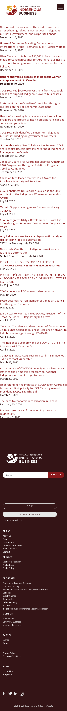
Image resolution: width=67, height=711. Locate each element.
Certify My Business (12, 621)
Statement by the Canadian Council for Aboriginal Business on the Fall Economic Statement (30, 105)
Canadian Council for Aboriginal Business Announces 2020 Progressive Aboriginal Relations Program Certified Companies (32, 165)
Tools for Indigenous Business (17, 583)
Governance (8, 542)
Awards (6, 643)
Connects (7, 592)
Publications (8, 565)
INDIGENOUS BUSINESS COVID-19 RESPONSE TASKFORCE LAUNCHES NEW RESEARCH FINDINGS (30, 263)
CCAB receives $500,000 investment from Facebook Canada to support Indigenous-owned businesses (31, 92)
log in (30, 506)
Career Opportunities (12, 545)
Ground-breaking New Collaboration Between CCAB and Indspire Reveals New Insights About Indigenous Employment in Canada (32, 149)
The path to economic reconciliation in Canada (28, 401)
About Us (7, 535)
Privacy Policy (9, 653)
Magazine (7, 674)
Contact (6, 551)
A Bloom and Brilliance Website (39, 706)
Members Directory (12, 625)
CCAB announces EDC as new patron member (28, 291)
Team (5, 539)
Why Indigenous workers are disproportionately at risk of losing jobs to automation (31, 238)
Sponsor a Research (12, 561)
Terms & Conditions (12, 656)
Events (6, 640)
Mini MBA (7, 605)
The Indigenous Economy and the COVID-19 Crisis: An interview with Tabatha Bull (32, 344)
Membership (8, 618)
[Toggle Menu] (60, 7)
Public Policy (8, 568)
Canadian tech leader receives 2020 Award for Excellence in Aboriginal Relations (28, 179)
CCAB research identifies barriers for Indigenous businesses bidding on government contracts (29, 134)
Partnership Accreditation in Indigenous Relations (25, 589)
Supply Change (9, 596)
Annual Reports (10, 548)
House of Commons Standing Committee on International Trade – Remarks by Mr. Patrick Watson (33, 45)
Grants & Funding (11, 586)
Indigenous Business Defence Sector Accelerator (25, 608)
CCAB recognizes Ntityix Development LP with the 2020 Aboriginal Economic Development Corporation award (32, 223)
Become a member (30, 514)
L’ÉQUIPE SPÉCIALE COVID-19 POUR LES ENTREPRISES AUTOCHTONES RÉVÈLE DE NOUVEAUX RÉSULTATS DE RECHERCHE (33, 278)
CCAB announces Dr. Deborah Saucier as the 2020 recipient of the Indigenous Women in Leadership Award (30, 194)
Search (56, 474)
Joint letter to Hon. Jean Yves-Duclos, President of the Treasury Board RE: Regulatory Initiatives (33, 315)
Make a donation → (14, 520)
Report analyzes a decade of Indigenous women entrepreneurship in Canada (30, 78)
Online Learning (10, 602)
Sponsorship (8, 599)
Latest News (8, 671)
